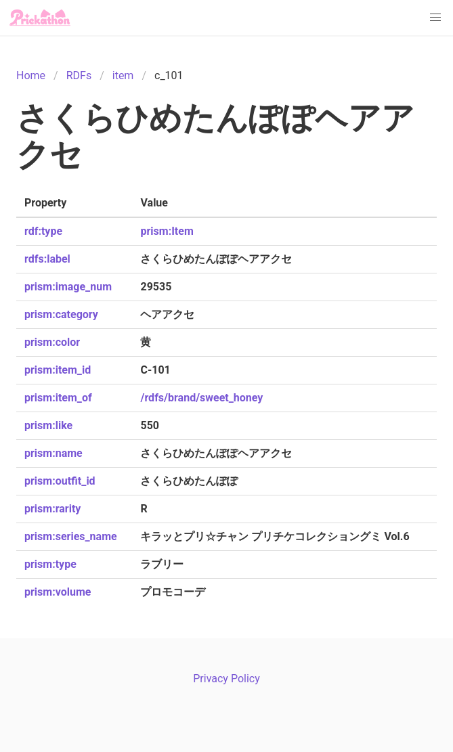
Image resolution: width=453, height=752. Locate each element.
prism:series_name (70, 536)
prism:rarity (52, 508)
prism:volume (57, 591)
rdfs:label (47, 258)
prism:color (52, 342)
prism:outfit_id (59, 480)
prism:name (53, 453)
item (123, 75)
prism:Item (166, 231)
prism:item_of (58, 397)
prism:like (48, 425)
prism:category (61, 314)
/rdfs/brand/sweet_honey (201, 397)
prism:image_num (68, 286)
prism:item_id (57, 369)
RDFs (78, 75)
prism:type (50, 564)
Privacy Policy (226, 678)
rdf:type (43, 231)
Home (30, 75)
